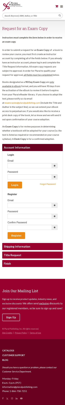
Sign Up (11, 317)
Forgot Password (48, 184)
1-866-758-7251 (18, 391)
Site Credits (7, 333)
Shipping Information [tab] (17, 246)
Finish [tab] (7, 263)
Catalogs (8, 350)
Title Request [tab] (12, 255)
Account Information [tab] (17, 147)
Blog (5, 360)
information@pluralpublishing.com (19, 386)
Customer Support (13, 355)
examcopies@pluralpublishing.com (22, 102)
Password (13, 172)
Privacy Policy (21, 333)
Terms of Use (35, 333)
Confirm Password (17, 222)
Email (10, 161)
